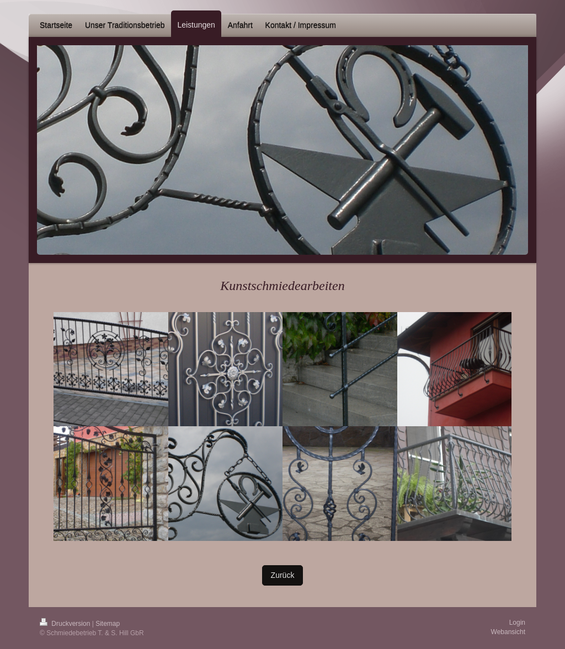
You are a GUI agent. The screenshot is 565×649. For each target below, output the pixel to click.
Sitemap (107, 623)
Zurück (283, 575)
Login (517, 622)
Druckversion (66, 623)
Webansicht (508, 632)
